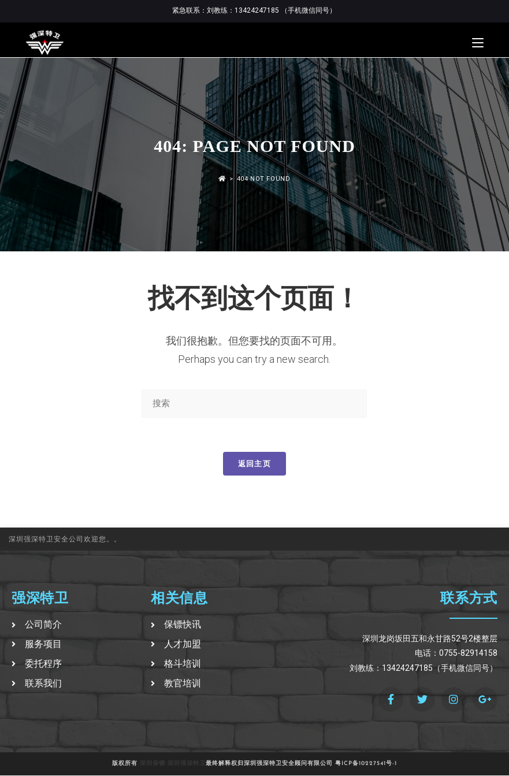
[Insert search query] (254, 403)
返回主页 (254, 464)
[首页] (222, 179)
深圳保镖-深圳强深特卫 (173, 764)
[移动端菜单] (478, 42)
